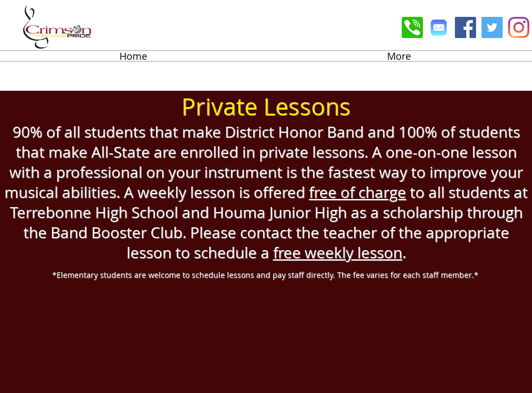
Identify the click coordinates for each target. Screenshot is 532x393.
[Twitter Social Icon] (492, 27)
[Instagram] (518, 27)
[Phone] (412, 27)
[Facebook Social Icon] (465, 27)
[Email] (438, 27)
